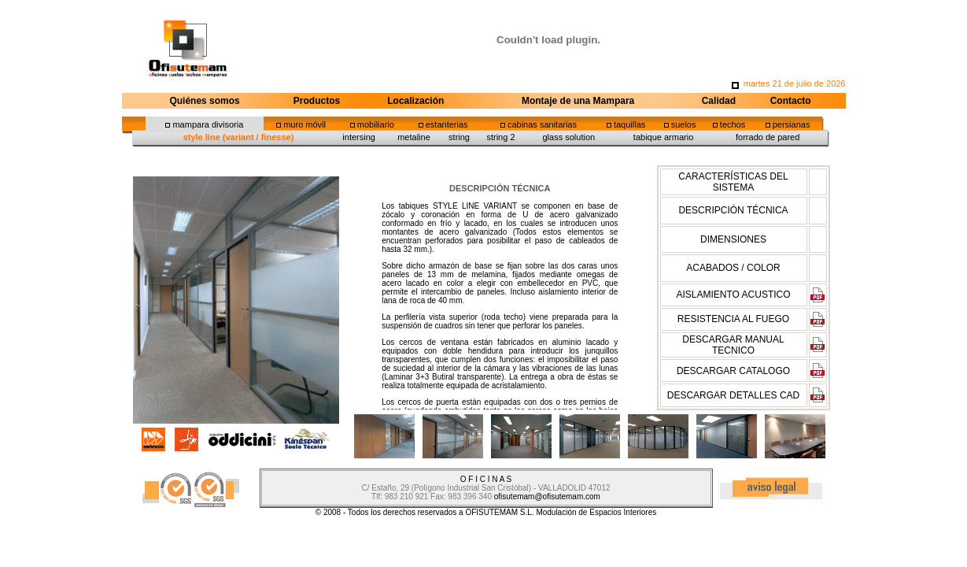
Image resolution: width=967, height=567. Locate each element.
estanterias (447, 124)
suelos (683, 124)
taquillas (629, 124)
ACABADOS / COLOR (733, 267)
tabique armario (663, 137)
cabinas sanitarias (542, 124)
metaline (413, 137)
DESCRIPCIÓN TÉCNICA (733, 210)
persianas (791, 124)
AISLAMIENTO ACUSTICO (733, 294)
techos (732, 124)
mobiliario (375, 124)
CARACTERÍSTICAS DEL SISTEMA (733, 182)
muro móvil (304, 124)
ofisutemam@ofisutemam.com (547, 496)
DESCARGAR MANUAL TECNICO (733, 345)
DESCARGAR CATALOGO (733, 370)
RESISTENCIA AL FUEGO (733, 318)
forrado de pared (767, 137)
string (459, 137)
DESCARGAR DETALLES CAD (733, 395)
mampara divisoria (207, 124)
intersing (358, 137)
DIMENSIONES (733, 239)
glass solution (568, 137)
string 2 (500, 137)
